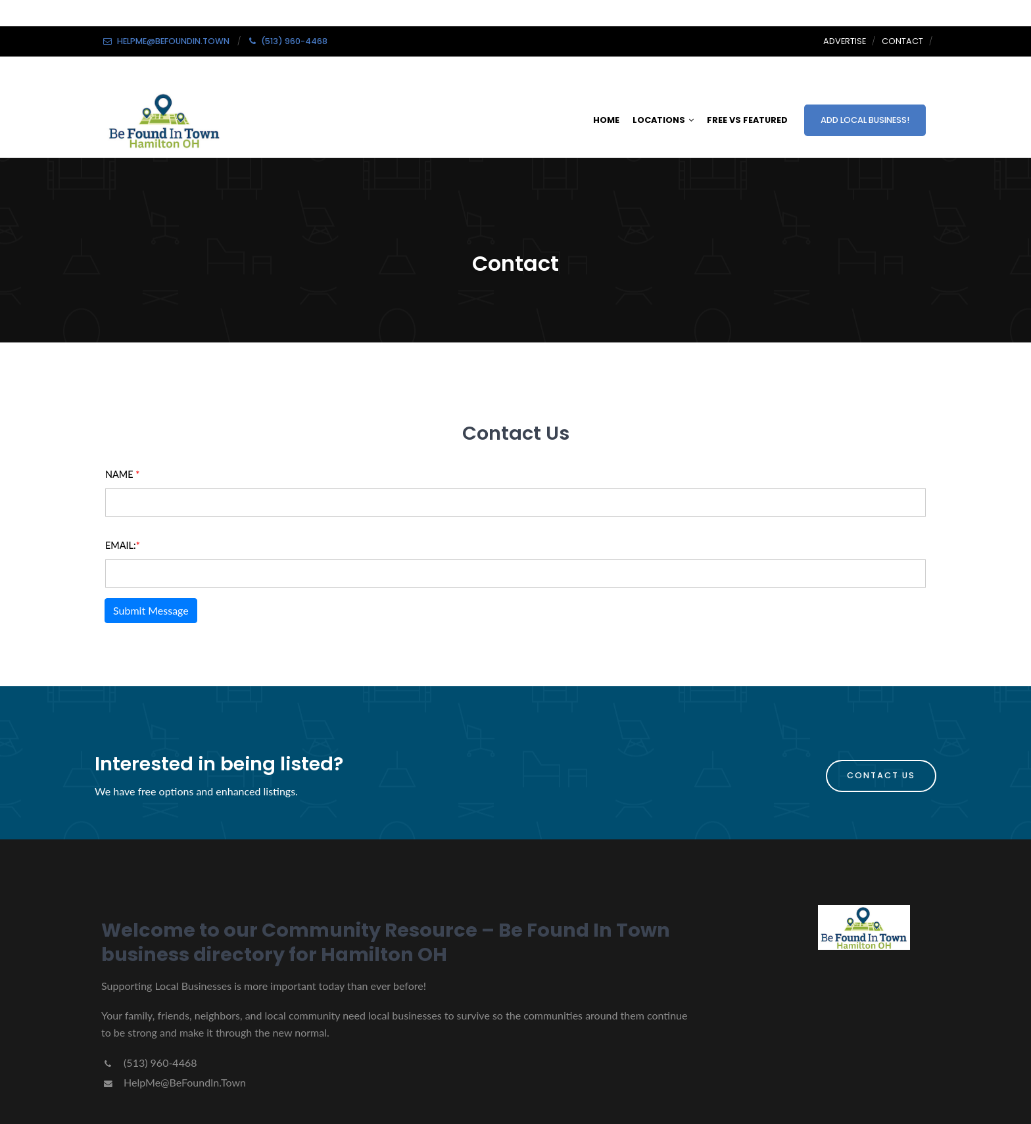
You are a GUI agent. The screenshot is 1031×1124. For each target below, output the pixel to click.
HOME (606, 120)
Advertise (844, 41)
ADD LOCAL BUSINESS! (865, 120)
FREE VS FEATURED (747, 120)
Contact (902, 41)
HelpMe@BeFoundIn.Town (173, 1082)
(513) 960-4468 (149, 1062)
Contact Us (881, 775)
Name (122, 474)
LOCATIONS (663, 120)
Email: (122, 545)
